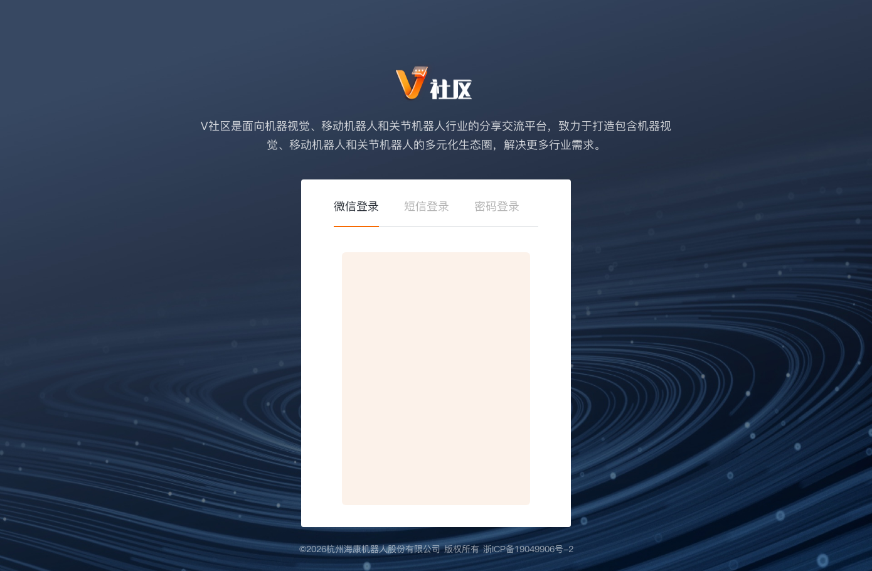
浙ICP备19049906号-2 (528, 549)
